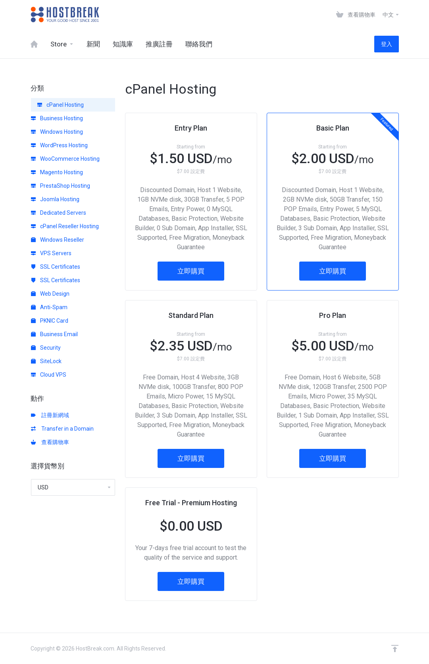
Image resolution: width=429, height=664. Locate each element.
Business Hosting (57, 118)
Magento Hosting (57, 172)
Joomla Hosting (55, 199)
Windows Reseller (57, 240)
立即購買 (190, 271)
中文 (391, 15)
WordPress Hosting (59, 145)
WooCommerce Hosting (65, 159)
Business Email (54, 334)
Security (46, 348)
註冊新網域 (50, 415)
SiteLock (46, 361)
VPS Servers (51, 253)
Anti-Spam (49, 307)
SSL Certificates (55, 267)
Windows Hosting (57, 132)
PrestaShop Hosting (60, 186)
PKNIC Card (49, 321)
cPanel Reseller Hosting (65, 226)
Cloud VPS (48, 374)
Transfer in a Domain (62, 428)
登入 (386, 44)
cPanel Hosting (60, 105)
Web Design (50, 294)
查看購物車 (50, 442)
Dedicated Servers (58, 213)
